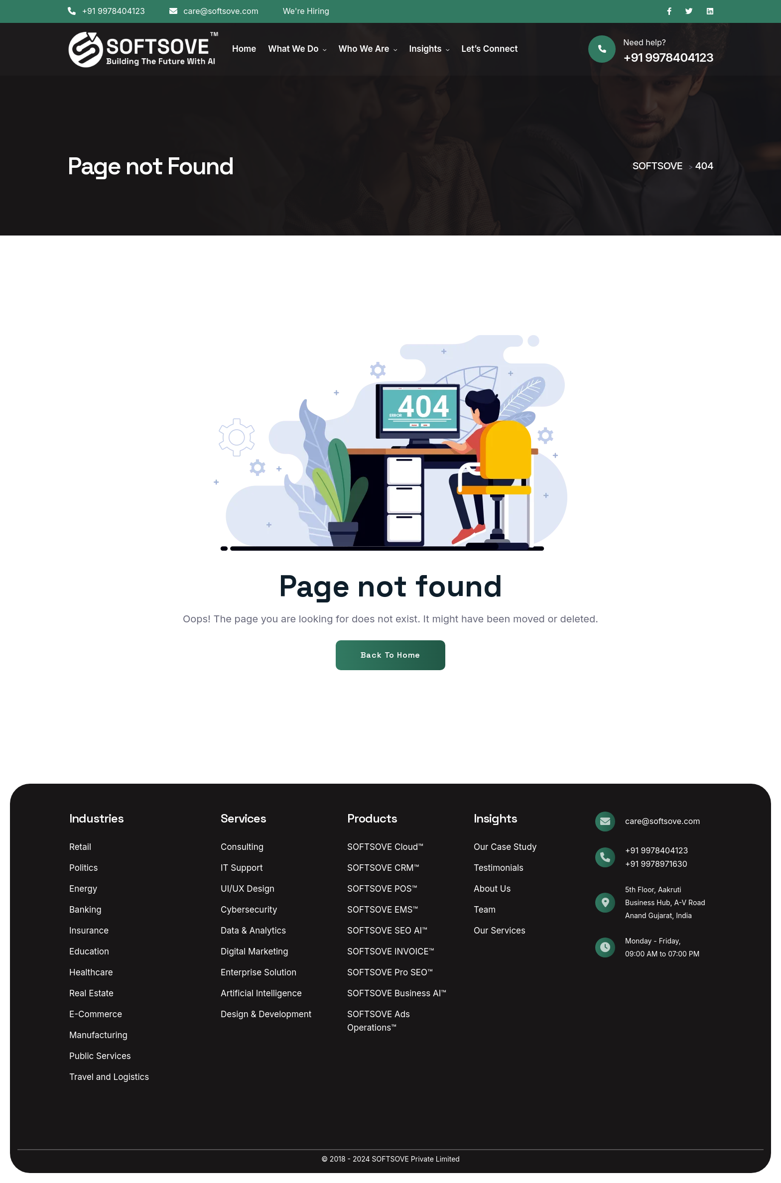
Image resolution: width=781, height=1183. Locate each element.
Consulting (242, 847)
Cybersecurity (249, 910)
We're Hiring (306, 11)
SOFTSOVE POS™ (382, 889)
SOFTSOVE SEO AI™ (387, 931)
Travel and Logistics (109, 1077)
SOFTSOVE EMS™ (382, 910)
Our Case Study (505, 847)
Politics (83, 868)
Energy (83, 889)
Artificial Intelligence (261, 993)
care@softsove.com (214, 11)
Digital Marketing (254, 951)
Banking (85, 910)
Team (485, 910)
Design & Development (266, 1014)
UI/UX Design (247, 889)
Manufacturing (98, 1035)
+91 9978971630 (656, 864)
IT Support (242, 868)
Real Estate (91, 993)
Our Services (499, 931)
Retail (80, 847)
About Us (492, 889)
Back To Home (391, 655)
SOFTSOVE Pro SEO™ (389, 972)
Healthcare (91, 972)
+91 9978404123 (106, 11)
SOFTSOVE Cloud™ (385, 847)
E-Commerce (95, 1014)
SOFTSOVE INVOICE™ (390, 951)
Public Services (100, 1056)
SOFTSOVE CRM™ (383, 868)
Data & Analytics (253, 931)
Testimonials (498, 868)
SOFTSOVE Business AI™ (396, 993)
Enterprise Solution (258, 972)
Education (89, 951)
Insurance (89, 931)
